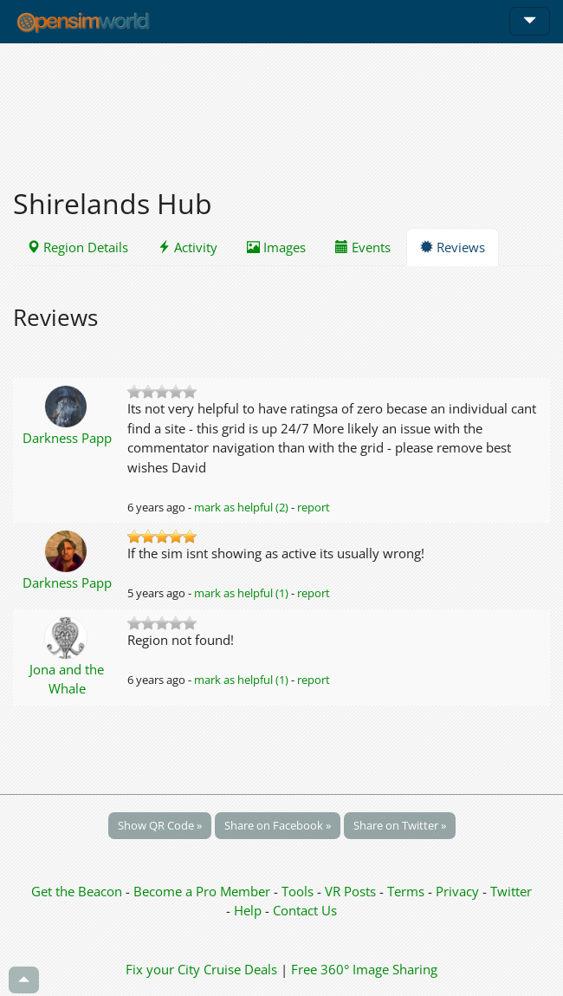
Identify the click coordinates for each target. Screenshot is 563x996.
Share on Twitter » (399, 825)
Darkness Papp (67, 437)
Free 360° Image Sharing (364, 969)
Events (363, 247)
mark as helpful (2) (241, 507)
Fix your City (163, 969)
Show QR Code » (160, 825)
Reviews (452, 247)
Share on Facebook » (277, 825)
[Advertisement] (281, 105)
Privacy (457, 891)
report (313, 507)
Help (248, 910)
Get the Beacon (76, 891)
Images (276, 247)
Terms (407, 891)
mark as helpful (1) (241, 593)
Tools (299, 891)
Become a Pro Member (203, 891)
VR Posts (352, 891)
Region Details (77, 247)
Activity (187, 247)
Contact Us (305, 910)
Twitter (511, 891)
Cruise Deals (240, 969)
